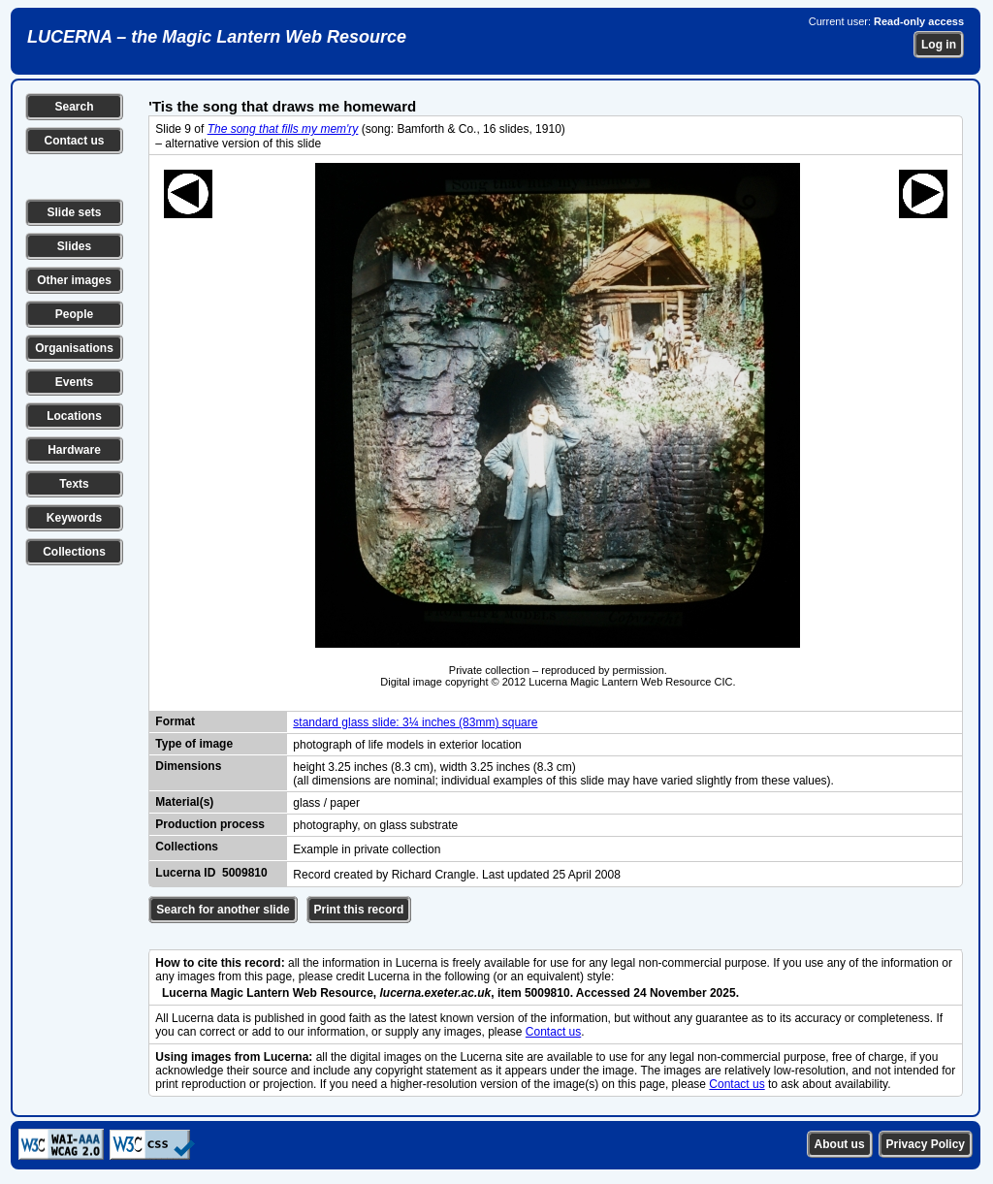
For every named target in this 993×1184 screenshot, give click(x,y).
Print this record (359, 909)
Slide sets (74, 212)
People (74, 314)
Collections (74, 552)
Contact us (74, 140)
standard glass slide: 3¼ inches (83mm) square (415, 722)
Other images (74, 280)
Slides (74, 246)
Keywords (74, 518)
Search (73, 106)
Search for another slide (222, 909)
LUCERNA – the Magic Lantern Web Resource (216, 37)
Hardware (74, 450)
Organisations (74, 348)
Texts (73, 484)
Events (74, 382)
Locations (74, 416)
